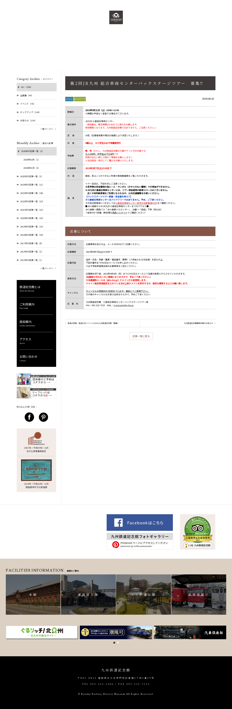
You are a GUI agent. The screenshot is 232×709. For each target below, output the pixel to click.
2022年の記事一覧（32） (30, 201)
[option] (42, 632)
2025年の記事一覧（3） (30, 176)
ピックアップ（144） (29, 112)
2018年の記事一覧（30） (30, 234)
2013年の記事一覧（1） (30, 260)
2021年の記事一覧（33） (30, 209)
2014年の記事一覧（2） (30, 251)
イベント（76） (26, 103)
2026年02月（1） (31, 159)
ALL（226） (24, 87)
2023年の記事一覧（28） (30, 193)
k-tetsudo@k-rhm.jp (124, 305)
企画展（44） (25, 95)
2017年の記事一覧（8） (30, 243)
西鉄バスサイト (119, 212)
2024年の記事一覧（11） (30, 184)
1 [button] (114, 643)
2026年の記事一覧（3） (30, 151)
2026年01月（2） (31, 167)
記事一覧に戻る (141, 337)
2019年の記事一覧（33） (30, 226)
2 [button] (118, 642)
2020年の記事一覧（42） (30, 218)
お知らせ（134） (27, 120)
